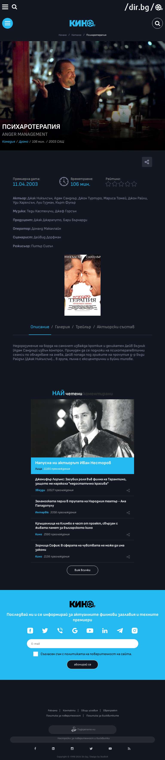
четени (74, 393)
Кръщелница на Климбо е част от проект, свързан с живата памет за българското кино (76, 525)
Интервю (42, 512)
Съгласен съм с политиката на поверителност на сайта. (86, 654)
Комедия (8, 142)
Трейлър (83, 326)
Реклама (52, 710)
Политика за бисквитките (102, 715)
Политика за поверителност (63, 715)
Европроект (110, 710)
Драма (23, 142)
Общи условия (89, 710)
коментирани (98, 393)
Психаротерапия (96, 35)
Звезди (40, 490)
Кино (38, 534)
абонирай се (82, 664)
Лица (38, 469)
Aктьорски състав (115, 326)
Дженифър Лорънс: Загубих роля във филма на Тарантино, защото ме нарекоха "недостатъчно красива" (80, 481)
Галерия (62, 326)
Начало (63, 35)
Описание (40, 326)
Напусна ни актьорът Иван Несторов (73, 462)
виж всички (82, 570)
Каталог (76, 35)
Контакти (69, 710)
